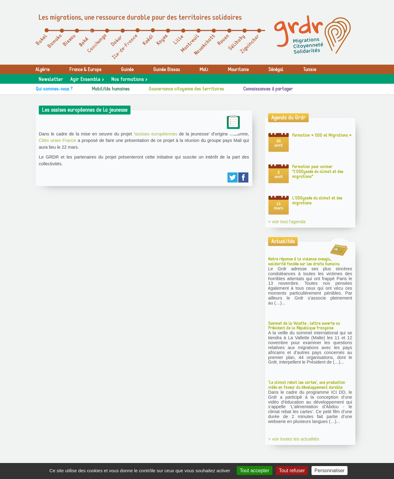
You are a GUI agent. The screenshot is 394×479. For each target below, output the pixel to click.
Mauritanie (238, 69)
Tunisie (309, 69)
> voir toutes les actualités (293, 439)
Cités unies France (57, 140)
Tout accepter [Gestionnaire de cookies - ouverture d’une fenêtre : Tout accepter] (254, 470)
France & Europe (85, 69)
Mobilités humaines (111, 89)
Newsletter (50, 79)
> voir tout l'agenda (287, 221)
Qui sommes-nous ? (54, 89)
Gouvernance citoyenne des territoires (186, 89)
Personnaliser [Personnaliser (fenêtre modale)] (330, 470)
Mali (203, 69)
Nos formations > (129, 79)
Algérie (42, 69)
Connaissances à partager (268, 89)
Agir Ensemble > (87, 79)
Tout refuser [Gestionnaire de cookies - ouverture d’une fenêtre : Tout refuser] (292, 470)
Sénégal (275, 69)
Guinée (127, 69)
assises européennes (156, 133)
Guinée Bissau (166, 69)
